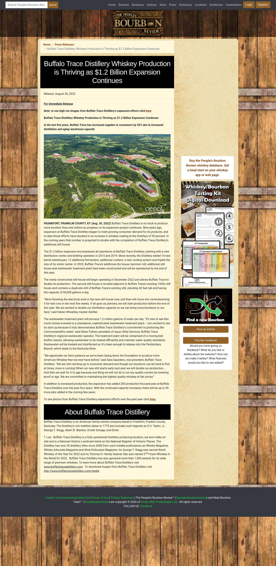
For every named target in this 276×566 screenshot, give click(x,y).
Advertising (68, 497)
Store (162, 5)
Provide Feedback (206, 340)
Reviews (123, 5)
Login (248, 4)
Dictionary (185, 5)
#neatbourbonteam (96, 502)
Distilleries (216, 5)
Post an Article (206, 329)
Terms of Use (100, 497)
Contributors (234, 5)
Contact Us (52, 497)
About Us (83, 497)
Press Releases (64, 44)
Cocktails (201, 5)
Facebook (146, 506)
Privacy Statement (122, 497)
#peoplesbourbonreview (191, 497)
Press (172, 5)
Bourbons (138, 5)
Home (112, 5)
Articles (152, 5)
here (152, 399)
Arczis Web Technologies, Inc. (160, 502)
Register (263, 4)
